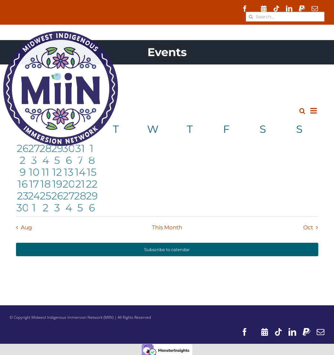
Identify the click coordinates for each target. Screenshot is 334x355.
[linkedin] (289, 8)
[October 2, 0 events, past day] (45, 207)
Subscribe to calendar (167, 249)
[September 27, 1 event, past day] (68, 195)
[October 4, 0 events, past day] (68, 207)
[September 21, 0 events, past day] (80, 183)
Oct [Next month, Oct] (308, 227)
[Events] (264, 8)
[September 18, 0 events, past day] (45, 183)
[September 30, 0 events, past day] (23, 207)
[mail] (315, 8)
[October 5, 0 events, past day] (80, 207)
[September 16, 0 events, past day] (23, 183)
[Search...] (285, 16)
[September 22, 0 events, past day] (91, 183)
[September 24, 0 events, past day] (34, 195)
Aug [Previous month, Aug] (26, 227)
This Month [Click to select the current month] (167, 227)
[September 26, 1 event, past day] (57, 195)
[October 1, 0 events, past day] (34, 207)
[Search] (250, 16)
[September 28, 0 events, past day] (80, 195)
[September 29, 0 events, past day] (91, 195)
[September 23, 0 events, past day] (23, 195)
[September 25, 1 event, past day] (45, 195)
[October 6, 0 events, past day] (91, 207)
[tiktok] (276, 8)
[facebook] (245, 8)
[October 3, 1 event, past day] (57, 207)
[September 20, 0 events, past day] (68, 183)
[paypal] (302, 8)
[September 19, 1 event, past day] (57, 183)
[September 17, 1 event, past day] (34, 183)
